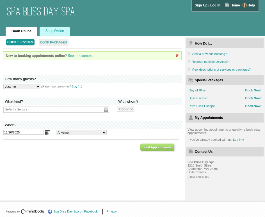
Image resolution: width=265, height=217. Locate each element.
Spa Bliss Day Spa (41, 11)
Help (251, 5)
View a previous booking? (209, 54)
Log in (76, 86)
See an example (80, 56)
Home (235, 5)
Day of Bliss (197, 90)
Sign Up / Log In (207, 5)
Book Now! (253, 90)
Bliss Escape (198, 98)
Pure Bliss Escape (202, 106)
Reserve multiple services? (210, 61)
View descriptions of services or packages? (221, 69)
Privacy (112, 211)
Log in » (238, 139)
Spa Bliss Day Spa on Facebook (75, 211)
